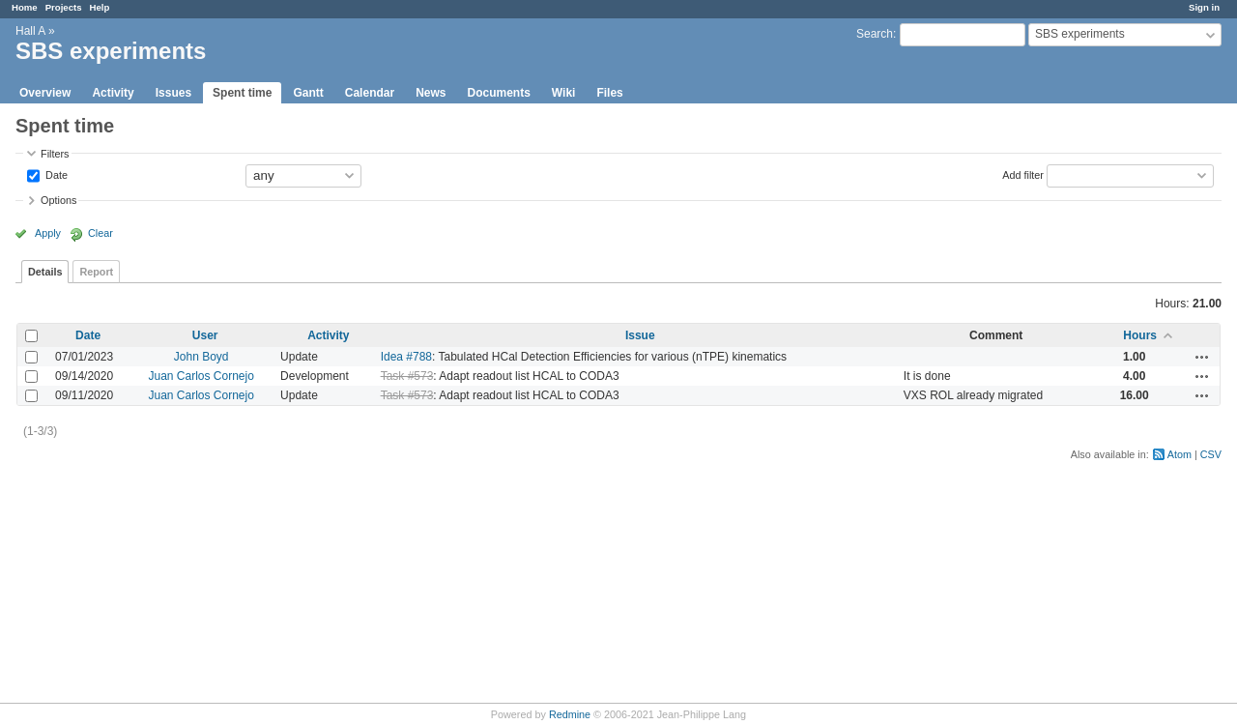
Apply (48, 233)
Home (25, 7)
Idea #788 (406, 356)
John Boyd (201, 356)
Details (45, 271)
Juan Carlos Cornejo (200, 376)
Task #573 (407, 376)
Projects (63, 7)
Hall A (30, 31)
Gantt (308, 93)
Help (100, 7)
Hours (1140, 335)
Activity (112, 93)
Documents (499, 93)
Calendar (369, 93)
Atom (1179, 454)
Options (58, 200)
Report (96, 271)
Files (609, 93)
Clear (100, 233)
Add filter (1023, 174)
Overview (45, 93)
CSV (1211, 454)
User (205, 335)
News (431, 93)
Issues (173, 93)
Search (874, 34)
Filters (55, 154)
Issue (640, 335)
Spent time (242, 93)
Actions (1202, 356)
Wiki (564, 93)
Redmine (569, 714)
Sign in (1204, 7)
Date (55, 174)
